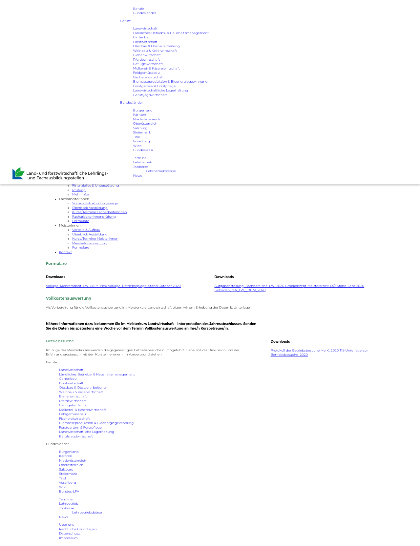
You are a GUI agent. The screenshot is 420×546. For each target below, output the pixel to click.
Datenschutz (69, 533)
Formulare (80, 221)
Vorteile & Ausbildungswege (95, 203)
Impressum (68, 538)
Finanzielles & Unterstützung (95, 185)
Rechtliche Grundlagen (78, 529)
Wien (137, 146)
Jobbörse (140, 167)
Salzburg (140, 128)
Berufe (138, 9)
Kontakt (65, 252)
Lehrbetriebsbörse (161, 171)
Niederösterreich (146, 119)
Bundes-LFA (143, 150)
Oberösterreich (145, 124)
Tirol (136, 137)
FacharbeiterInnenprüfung (94, 216)
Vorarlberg (141, 141)
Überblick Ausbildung (90, 208)
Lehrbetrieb (142, 162)
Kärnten (139, 115)
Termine (139, 158)
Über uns (66, 524)
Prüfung (79, 190)
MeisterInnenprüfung (89, 243)
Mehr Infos (81, 194)
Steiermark (142, 133)
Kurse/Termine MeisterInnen (95, 238)
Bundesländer (144, 13)
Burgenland (142, 110)
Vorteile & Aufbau (86, 230)
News (137, 175)
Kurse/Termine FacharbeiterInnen (99, 212)
